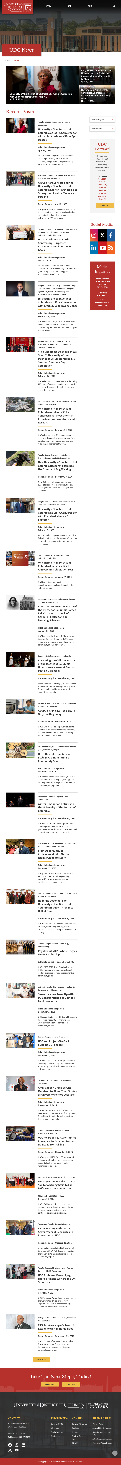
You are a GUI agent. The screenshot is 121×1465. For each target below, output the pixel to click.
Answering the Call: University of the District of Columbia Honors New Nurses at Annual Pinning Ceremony (56, 666)
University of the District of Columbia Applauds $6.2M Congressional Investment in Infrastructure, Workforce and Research (56, 415)
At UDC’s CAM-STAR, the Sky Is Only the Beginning (56, 712)
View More (41, 1359)
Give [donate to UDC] (69, 6)
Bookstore (76, 1428)
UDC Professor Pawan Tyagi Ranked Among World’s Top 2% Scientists (57, 1279)
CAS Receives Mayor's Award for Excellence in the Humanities (57, 1327)
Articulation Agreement (102, 1439)
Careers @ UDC (57, 1424)
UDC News (55, 1428)
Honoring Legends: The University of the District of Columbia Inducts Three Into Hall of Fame (55, 906)
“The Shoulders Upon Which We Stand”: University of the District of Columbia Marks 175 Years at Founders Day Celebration (57, 359)
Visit (90, 6)
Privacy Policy (98, 1424)
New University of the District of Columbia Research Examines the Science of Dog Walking (57, 466)
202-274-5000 (19, 1433)
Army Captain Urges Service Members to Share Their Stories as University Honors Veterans (57, 1091)
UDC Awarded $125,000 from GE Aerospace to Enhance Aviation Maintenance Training (57, 1141)
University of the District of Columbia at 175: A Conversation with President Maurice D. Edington (57, 515)
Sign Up (105, 205)
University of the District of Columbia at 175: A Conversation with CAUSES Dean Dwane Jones (58, 302)
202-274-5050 (24, 1437)
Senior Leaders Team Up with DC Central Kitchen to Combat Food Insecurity (56, 998)
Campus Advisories (79, 1424)
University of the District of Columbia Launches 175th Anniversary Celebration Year (55, 566)
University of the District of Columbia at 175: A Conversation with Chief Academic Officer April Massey (57, 135)
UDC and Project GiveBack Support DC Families (54, 1043)
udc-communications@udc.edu (102, 302)
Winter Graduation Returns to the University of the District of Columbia (57, 807)
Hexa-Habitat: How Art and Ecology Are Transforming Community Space (54, 757)
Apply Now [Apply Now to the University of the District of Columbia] (49, 1384)
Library (75, 1432)
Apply (48, 6)
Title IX (75, 1443)
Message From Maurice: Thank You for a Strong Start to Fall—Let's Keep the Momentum (56, 1185)
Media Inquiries (57, 1432)
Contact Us (55, 1436)
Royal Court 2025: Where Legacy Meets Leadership (57, 952)
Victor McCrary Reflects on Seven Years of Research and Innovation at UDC (55, 1232)
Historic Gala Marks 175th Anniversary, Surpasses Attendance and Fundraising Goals (55, 245)
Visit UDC (71, 1384)
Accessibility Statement (102, 1428)
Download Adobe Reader (102, 1443)
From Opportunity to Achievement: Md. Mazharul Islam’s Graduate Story (55, 854)
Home (7, 60)
